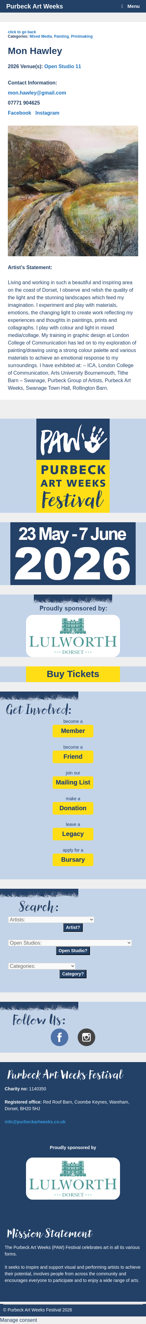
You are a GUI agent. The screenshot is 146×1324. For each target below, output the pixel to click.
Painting (61, 36)
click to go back (22, 32)
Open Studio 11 (62, 66)
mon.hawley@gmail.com (37, 92)
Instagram (47, 113)
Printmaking (81, 36)
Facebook (19, 113)
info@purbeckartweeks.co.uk (35, 1121)
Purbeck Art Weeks (34, 6)
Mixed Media (40, 36)
